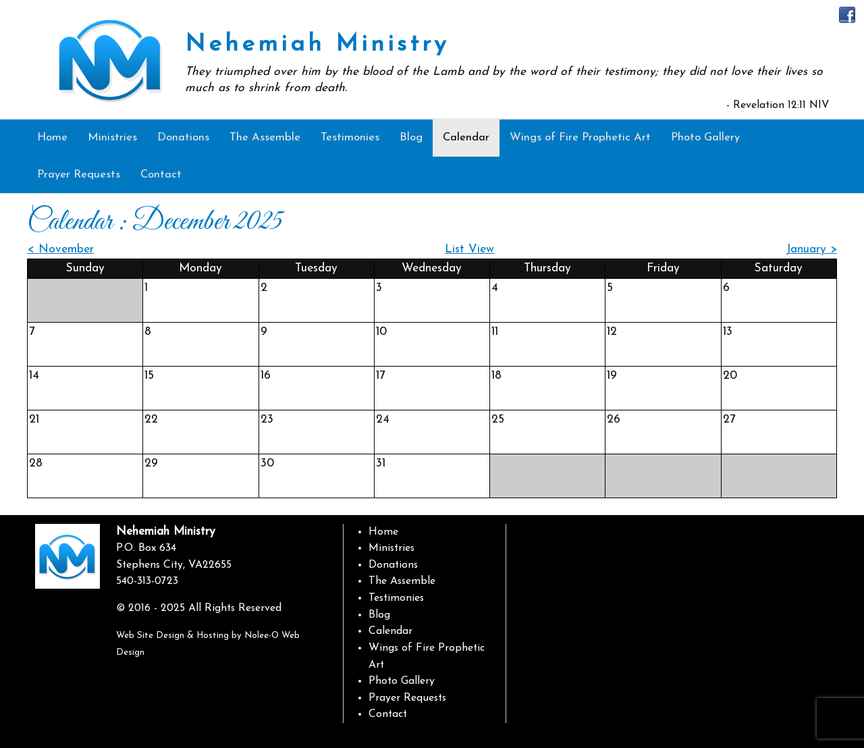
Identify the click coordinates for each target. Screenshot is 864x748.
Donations (393, 565)
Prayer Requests (407, 698)
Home (383, 532)
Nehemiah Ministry (317, 45)
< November (60, 249)
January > (811, 249)
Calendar (390, 631)
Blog (379, 615)
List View (469, 249)
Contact (388, 714)
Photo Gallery (402, 681)
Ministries (391, 548)
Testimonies (396, 598)
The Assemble (402, 581)
